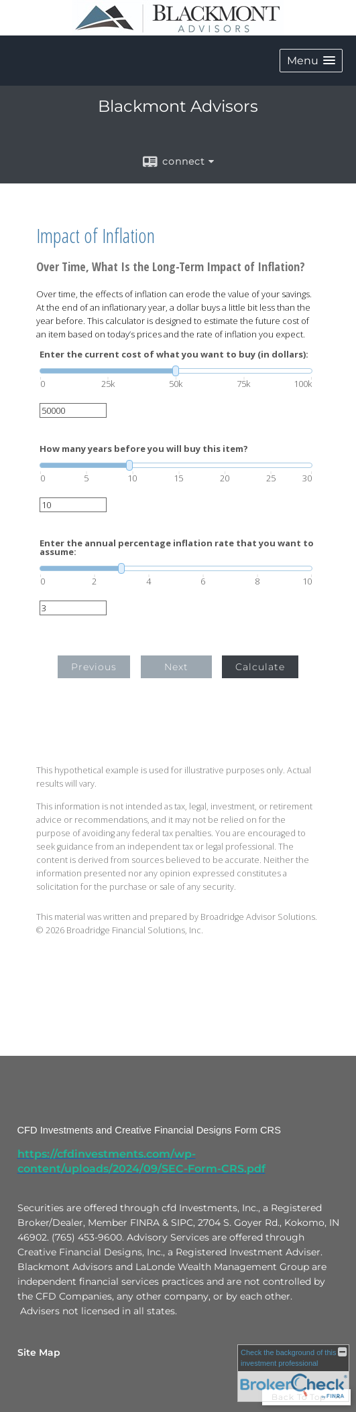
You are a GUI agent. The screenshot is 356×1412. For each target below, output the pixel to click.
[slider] (176, 371)
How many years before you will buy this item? (144, 449)
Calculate (260, 667)
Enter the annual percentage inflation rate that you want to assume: (177, 547)
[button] (311, 60)
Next (176, 667)
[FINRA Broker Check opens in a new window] (293, 1373)
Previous (94, 667)
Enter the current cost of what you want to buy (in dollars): (174, 354)
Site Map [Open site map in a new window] (38, 1352)
